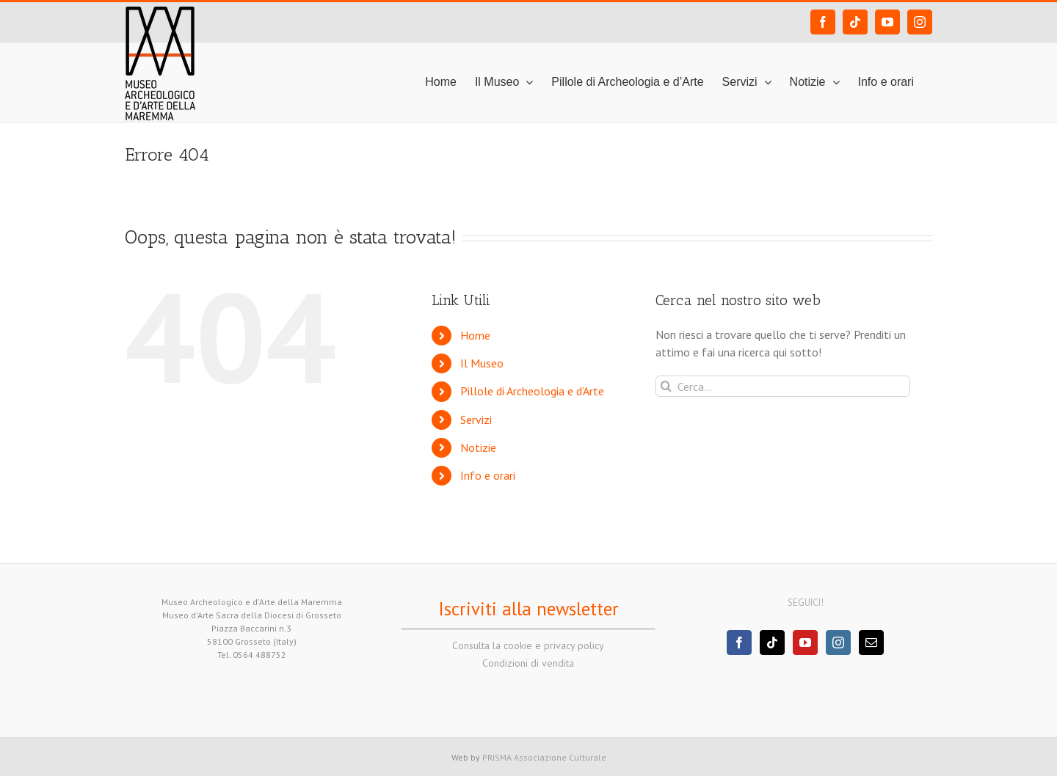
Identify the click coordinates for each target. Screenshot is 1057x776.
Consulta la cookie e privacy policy (528, 645)
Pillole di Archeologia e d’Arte (532, 391)
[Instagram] (838, 642)
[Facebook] (739, 642)
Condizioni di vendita (528, 663)
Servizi (476, 419)
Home (475, 335)
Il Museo (482, 363)
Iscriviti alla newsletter (528, 609)
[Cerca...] (782, 386)
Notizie (478, 447)
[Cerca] (666, 386)
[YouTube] (805, 642)
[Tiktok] (772, 642)
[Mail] (871, 642)
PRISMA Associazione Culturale (544, 757)
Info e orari (487, 475)
